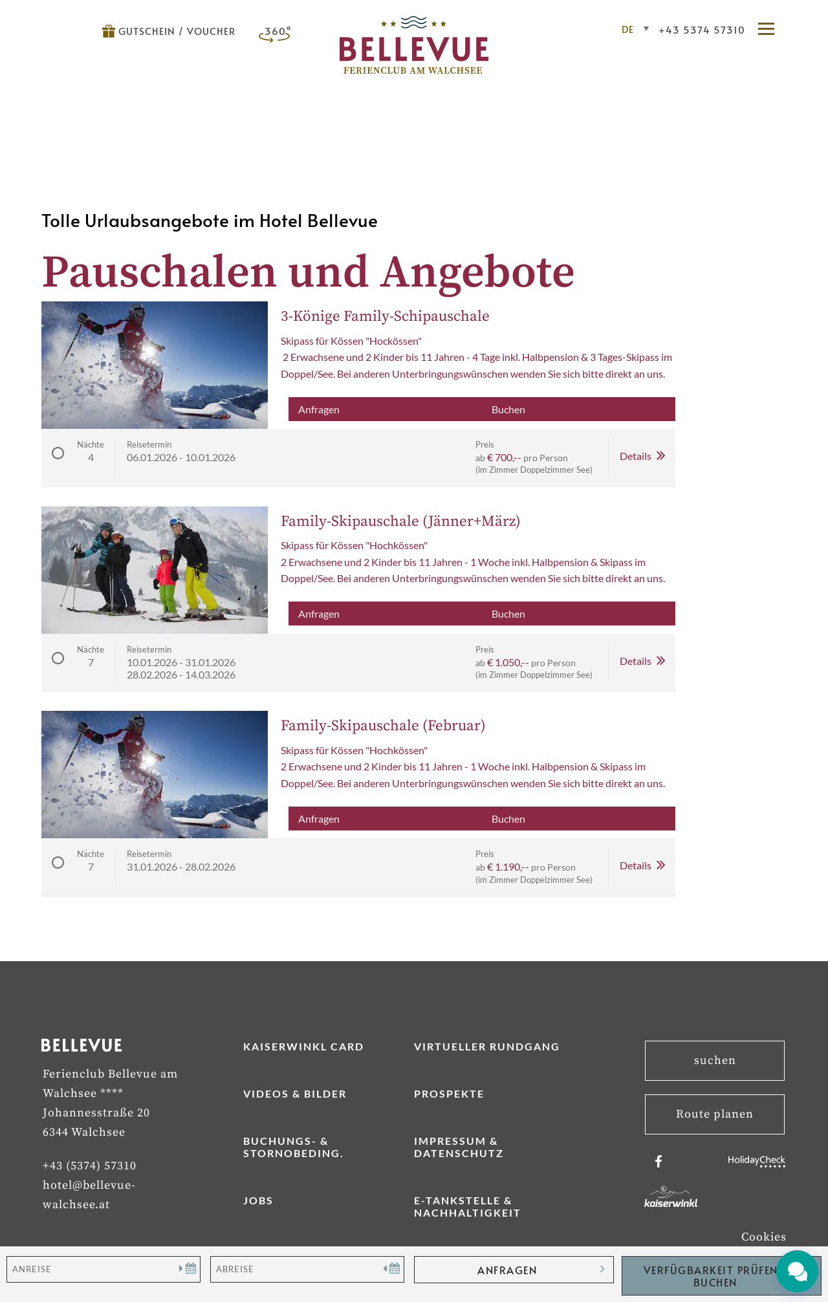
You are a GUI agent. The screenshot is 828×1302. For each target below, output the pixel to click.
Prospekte (449, 1093)
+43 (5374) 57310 (89, 1165)
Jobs (258, 1200)
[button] (772, 30)
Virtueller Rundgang (487, 1046)
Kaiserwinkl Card (303, 1046)
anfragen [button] (507, 1270)
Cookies (764, 1237)
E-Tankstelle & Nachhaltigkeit (467, 1206)
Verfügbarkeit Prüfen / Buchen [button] (715, 1276)
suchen (715, 1060)
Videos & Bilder (295, 1093)
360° (278, 31)
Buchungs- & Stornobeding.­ (293, 1146)
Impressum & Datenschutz (459, 1146)
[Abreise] (307, 1269)
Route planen (715, 1114)
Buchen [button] (508, 409)
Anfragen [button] (319, 409)
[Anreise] (103, 1269)
